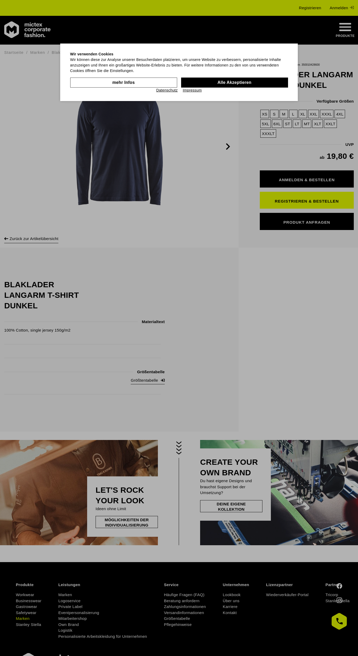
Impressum (192, 90)
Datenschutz (167, 90)
